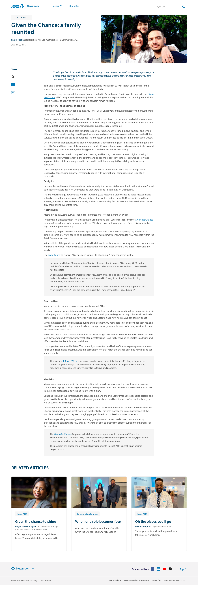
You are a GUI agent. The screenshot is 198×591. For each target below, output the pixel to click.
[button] (17, 77)
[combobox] (171, 7)
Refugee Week (69, 361)
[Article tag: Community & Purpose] (87, 513)
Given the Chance (144, 219)
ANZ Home (46, 580)
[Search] (171, 7)
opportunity (54, 254)
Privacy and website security (24, 580)
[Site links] (32, 568)
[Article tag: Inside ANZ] (22, 513)
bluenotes (74, 5)
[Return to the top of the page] (183, 569)
